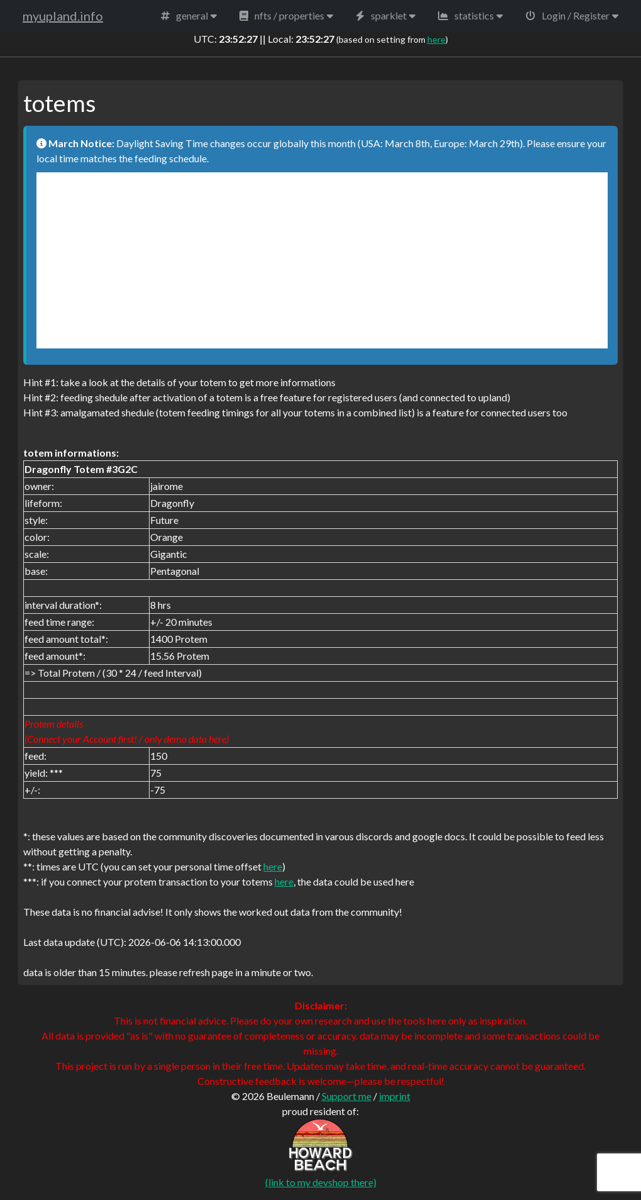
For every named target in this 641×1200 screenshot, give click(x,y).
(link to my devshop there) (320, 1182)
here (436, 39)
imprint (394, 1096)
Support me (346, 1096)
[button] (189, 15)
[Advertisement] (322, 260)
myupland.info (63, 15)
